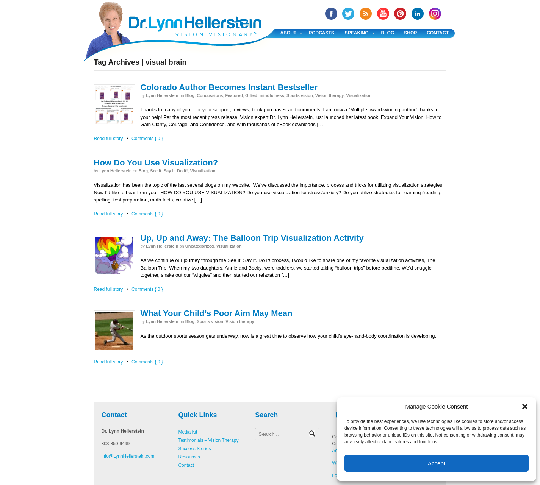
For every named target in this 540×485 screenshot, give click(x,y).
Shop (410, 33)
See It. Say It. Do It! (169, 170)
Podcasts (321, 33)
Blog (387, 33)
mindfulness (272, 95)
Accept (436, 463)
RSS (366, 14)
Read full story (108, 138)
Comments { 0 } (147, 138)
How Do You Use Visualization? (156, 162)
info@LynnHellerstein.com (128, 456)
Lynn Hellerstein (162, 95)
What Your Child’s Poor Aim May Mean (217, 313)
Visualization (358, 95)
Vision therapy (329, 95)
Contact (438, 33)
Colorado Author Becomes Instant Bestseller (229, 87)
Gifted (251, 95)
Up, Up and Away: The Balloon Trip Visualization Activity (252, 238)
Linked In (418, 14)
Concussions (210, 95)
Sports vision (299, 95)
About (288, 33)
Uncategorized (199, 246)
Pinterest (400, 14)
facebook (331, 14)
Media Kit (187, 432)
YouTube (383, 14)
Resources (189, 457)
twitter (348, 14)
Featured (234, 95)
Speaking (357, 33)
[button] (525, 406)
